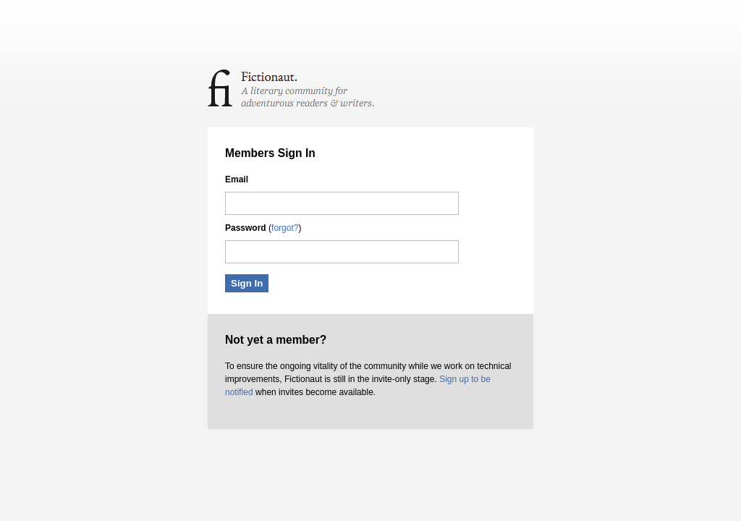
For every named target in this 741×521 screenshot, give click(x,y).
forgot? (284, 228)
